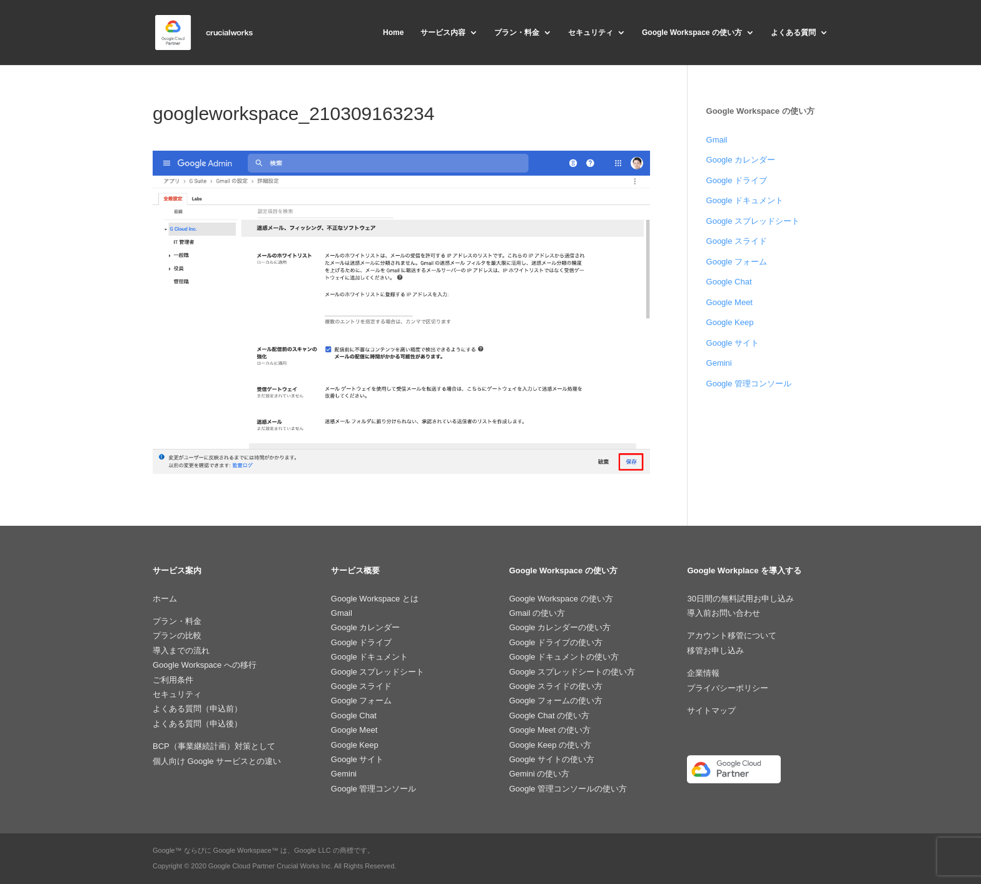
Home (393, 32)
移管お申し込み (715, 650)
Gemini (719, 363)
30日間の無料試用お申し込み (740, 598)
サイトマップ (711, 710)
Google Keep (730, 322)
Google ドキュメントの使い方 (564, 656)
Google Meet (729, 302)
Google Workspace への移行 (205, 665)
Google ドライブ (737, 180)
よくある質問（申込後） (197, 723)
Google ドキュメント (745, 200)
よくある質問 (793, 32)
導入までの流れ (181, 650)
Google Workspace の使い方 (692, 32)
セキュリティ (590, 32)
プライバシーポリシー (727, 688)
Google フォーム (737, 261)
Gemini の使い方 (539, 773)
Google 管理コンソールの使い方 (568, 788)
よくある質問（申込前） (197, 708)
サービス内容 (442, 32)
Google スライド (737, 241)
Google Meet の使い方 (550, 730)
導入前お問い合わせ (723, 613)
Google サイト (733, 343)
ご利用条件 (173, 680)
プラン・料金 (516, 32)
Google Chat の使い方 (549, 715)
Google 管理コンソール (749, 383)
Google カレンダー (741, 159)
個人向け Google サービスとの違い (217, 761)
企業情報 (703, 673)
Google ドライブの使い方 (556, 642)
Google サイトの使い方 (552, 759)
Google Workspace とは (375, 598)
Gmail (717, 139)
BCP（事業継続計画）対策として (214, 746)
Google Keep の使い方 (550, 745)
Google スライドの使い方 (556, 686)
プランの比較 (177, 635)
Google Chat (729, 281)
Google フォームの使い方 (556, 700)
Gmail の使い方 (537, 613)
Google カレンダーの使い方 (560, 627)
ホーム (165, 598)
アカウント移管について (731, 635)
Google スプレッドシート (753, 221)
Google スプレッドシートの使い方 (572, 671)
